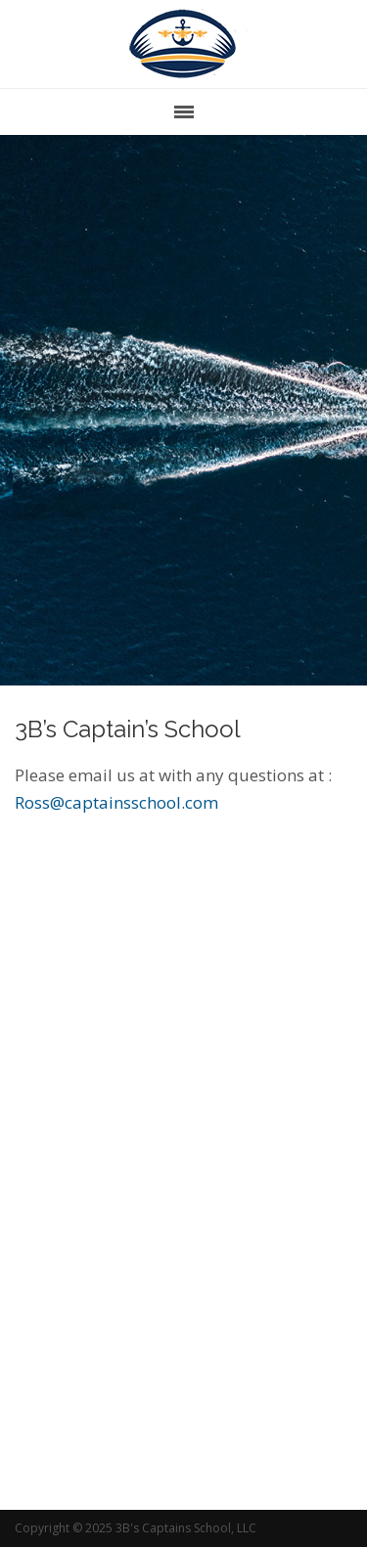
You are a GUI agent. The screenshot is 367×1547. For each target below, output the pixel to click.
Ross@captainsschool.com (116, 802)
